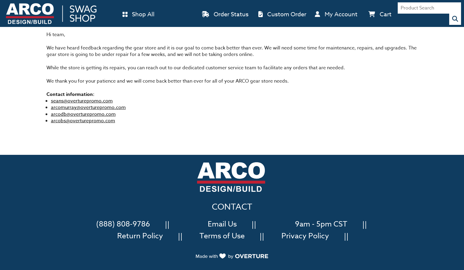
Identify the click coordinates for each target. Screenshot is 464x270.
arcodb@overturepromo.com (83, 114)
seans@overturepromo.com (82, 101)
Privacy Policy (305, 235)
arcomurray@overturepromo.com (88, 107)
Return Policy (140, 235)
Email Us (222, 223)
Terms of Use (222, 235)
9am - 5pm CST (321, 223)
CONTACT (232, 207)
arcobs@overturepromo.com (83, 120)
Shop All (143, 14)
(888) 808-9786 (123, 223)
